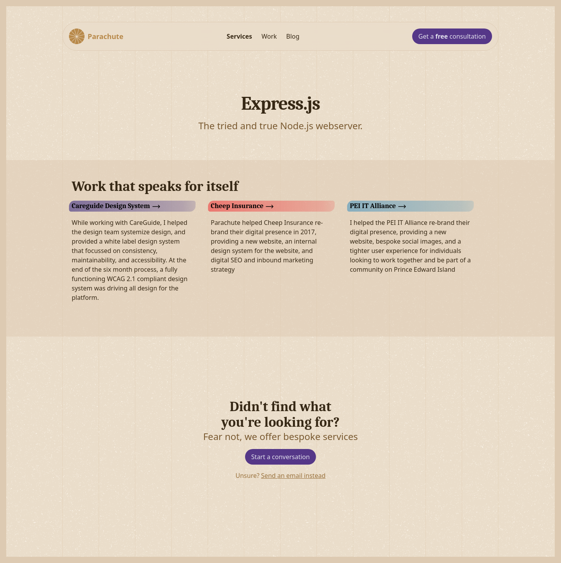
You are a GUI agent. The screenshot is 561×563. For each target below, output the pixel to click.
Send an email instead (293, 475)
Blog (293, 36)
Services (239, 36)
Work (269, 36)
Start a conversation (280, 457)
